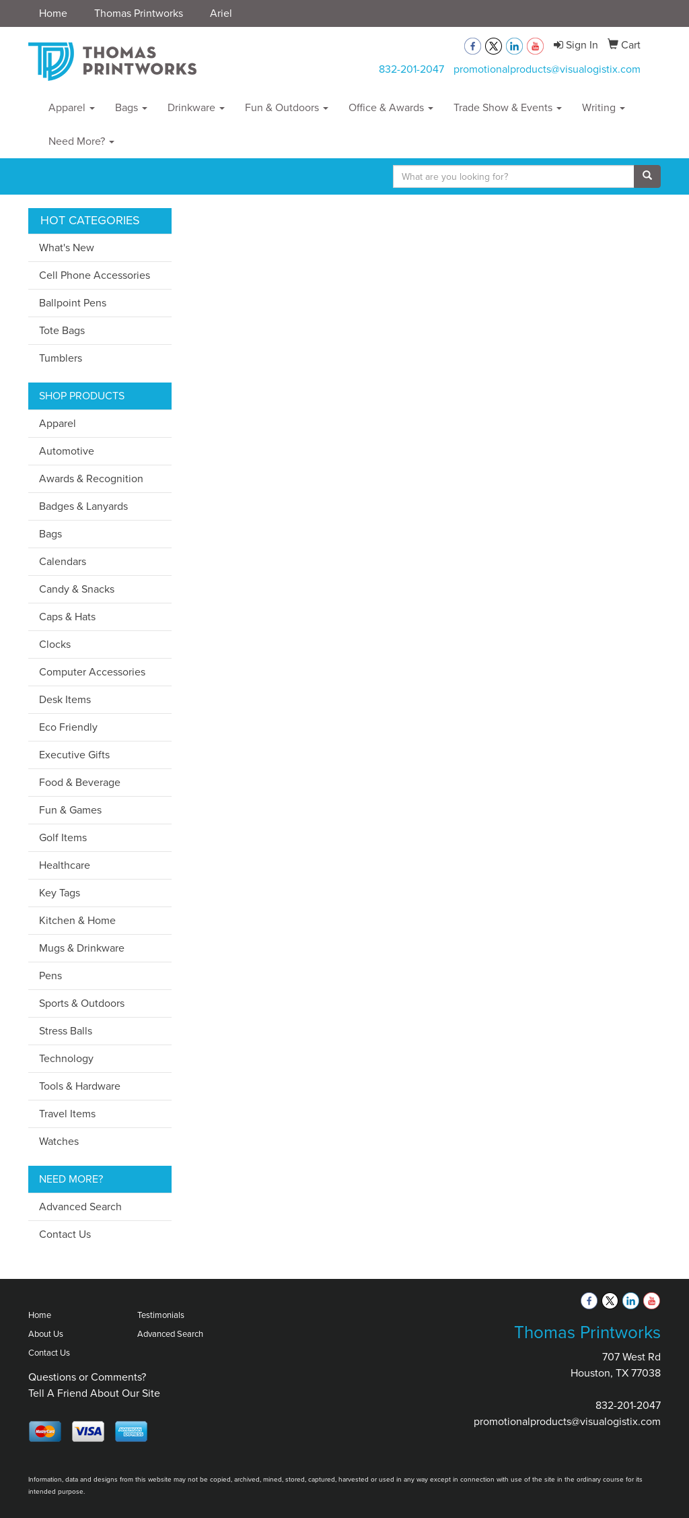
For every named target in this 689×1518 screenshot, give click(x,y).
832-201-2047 (411, 69)
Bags (131, 107)
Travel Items (67, 1113)
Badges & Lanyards (83, 506)
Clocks (55, 644)
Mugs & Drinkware (81, 948)
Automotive (66, 451)
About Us (45, 1333)
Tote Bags (62, 330)
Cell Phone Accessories (94, 275)
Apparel (71, 107)
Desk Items (65, 699)
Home (53, 13)
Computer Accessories (92, 672)
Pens (50, 975)
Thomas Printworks (138, 13)
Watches (59, 1141)
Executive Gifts (74, 754)
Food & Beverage (79, 782)
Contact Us (65, 1234)
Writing (603, 107)
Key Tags (59, 892)
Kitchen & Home (77, 920)
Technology (66, 1058)
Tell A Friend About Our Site (94, 1393)
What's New (66, 247)
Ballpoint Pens (72, 302)
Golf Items (63, 837)
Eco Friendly (68, 727)
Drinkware (196, 107)
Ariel (221, 13)
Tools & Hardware (79, 1086)
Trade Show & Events (508, 107)
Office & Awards (391, 107)
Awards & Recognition (91, 478)
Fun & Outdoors (286, 107)
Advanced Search (80, 1206)
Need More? (81, 141)
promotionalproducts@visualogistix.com (547, 69)
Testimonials (160, 1315)
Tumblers (60, 358)
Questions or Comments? (87, 1377)
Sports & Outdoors (81, 1003)
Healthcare (64, 865)
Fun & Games (70, 810)
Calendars (62, 561)
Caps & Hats (67, 616)
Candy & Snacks (76, 589)
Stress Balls (65, 1030)
